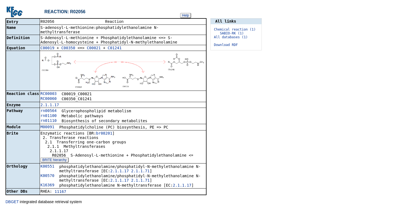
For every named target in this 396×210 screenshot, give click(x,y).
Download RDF (226, 45)
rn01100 (48, 116)
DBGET (12, 202)
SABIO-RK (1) (232, 33)
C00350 (68, 48)
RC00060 (48, 99)
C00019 (47, 48)
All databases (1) (231, 37)
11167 (60, 192)
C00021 (94, 48)
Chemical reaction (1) (235, 29)
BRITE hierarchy (54, 160)
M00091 (47, 127)
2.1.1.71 (140, 171)
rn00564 (48, 111)
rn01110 (48, 121)
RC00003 (48, 94)
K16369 (47, 185)
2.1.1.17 (49, 105)
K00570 (47, 176)
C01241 (115, 48)
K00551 (47, 167)
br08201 (104, 134)
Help (185, 15)
